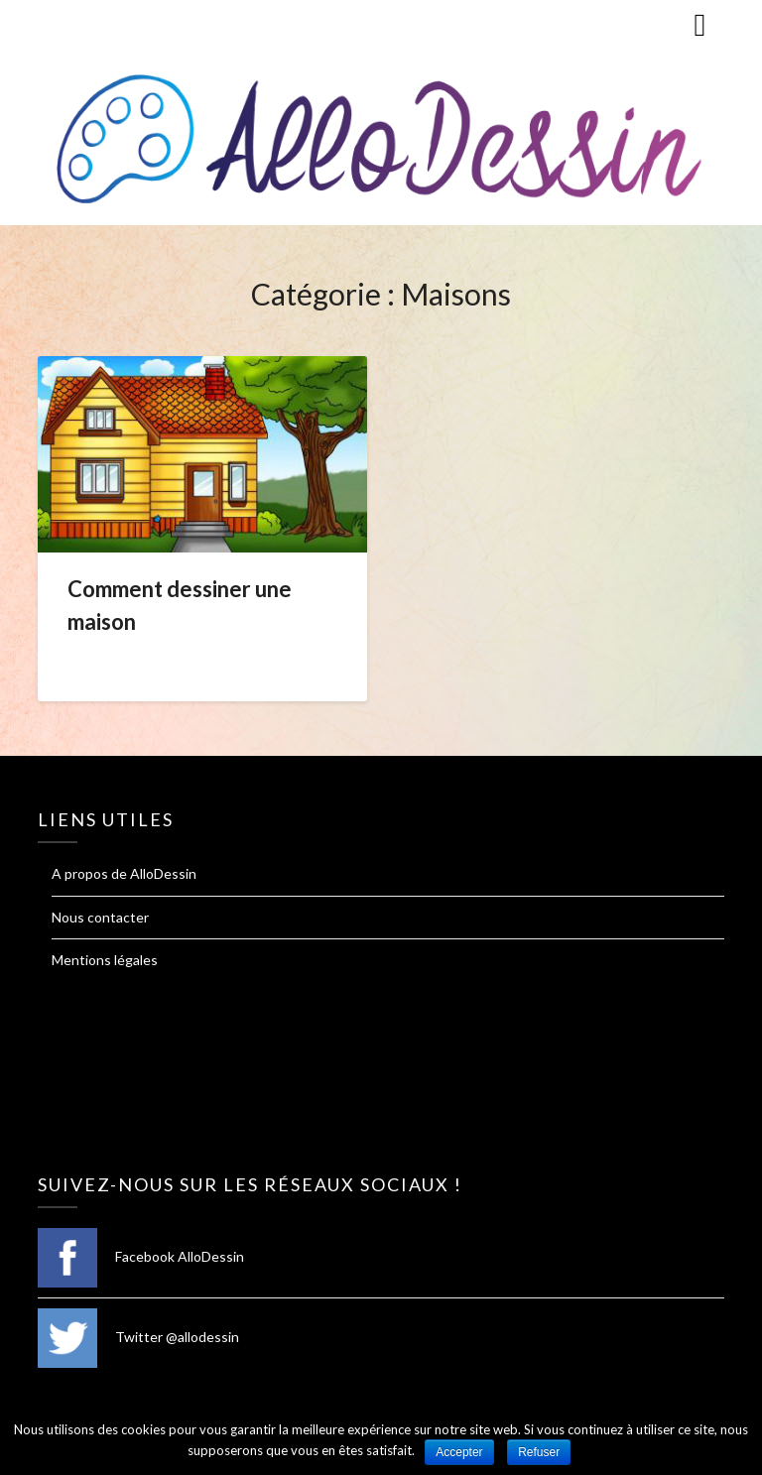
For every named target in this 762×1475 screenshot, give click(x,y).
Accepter (459, 1452)
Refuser (539, 1452)
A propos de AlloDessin (124, 873)
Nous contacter (100, 917)
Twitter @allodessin (138, 1336)
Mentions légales (105, 959)
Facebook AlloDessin (141, 1256)
